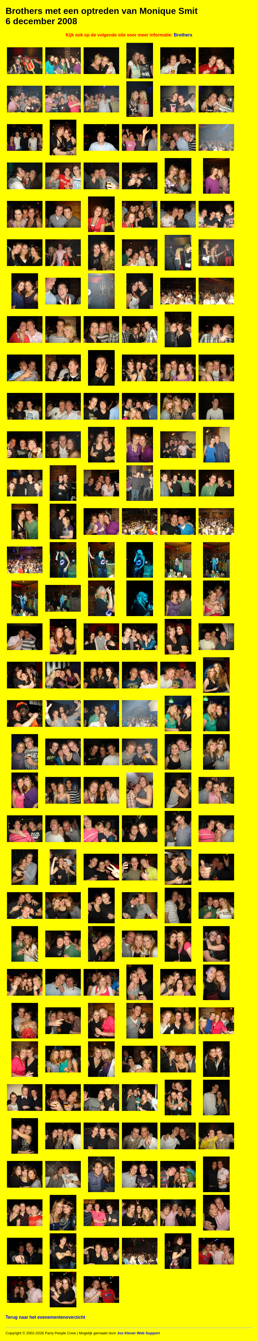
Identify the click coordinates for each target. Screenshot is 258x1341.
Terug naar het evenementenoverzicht (45, 1317)
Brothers (183, 35)
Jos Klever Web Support (138, 1333)
